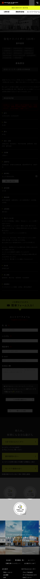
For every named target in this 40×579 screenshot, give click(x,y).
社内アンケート (27, 577)
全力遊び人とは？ (30, 563)
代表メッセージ (7, 572)
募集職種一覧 (19, 560)
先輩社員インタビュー (13, 563)
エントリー (31, 560)
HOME (8, 560)
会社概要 (5, 575)
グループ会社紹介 (28, 572)
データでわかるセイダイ (30, 575)
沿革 (4, 577)
